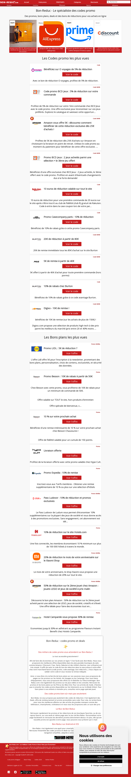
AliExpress (115, 5)
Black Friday (27, 759)
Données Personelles (32, 765)
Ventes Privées (49, 759)
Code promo (43, 2)
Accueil (26, 2)
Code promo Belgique (13, 759)
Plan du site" (58, 765)
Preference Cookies (71, 765)
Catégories (77, 2)
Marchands (94, 2)
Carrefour (35, 5)
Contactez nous (46, 765)
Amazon (9, 5)
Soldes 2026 (38, 759)
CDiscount (62, 5)
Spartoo (88, 5)
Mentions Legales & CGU (14, 765)
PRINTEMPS (60, 2)
